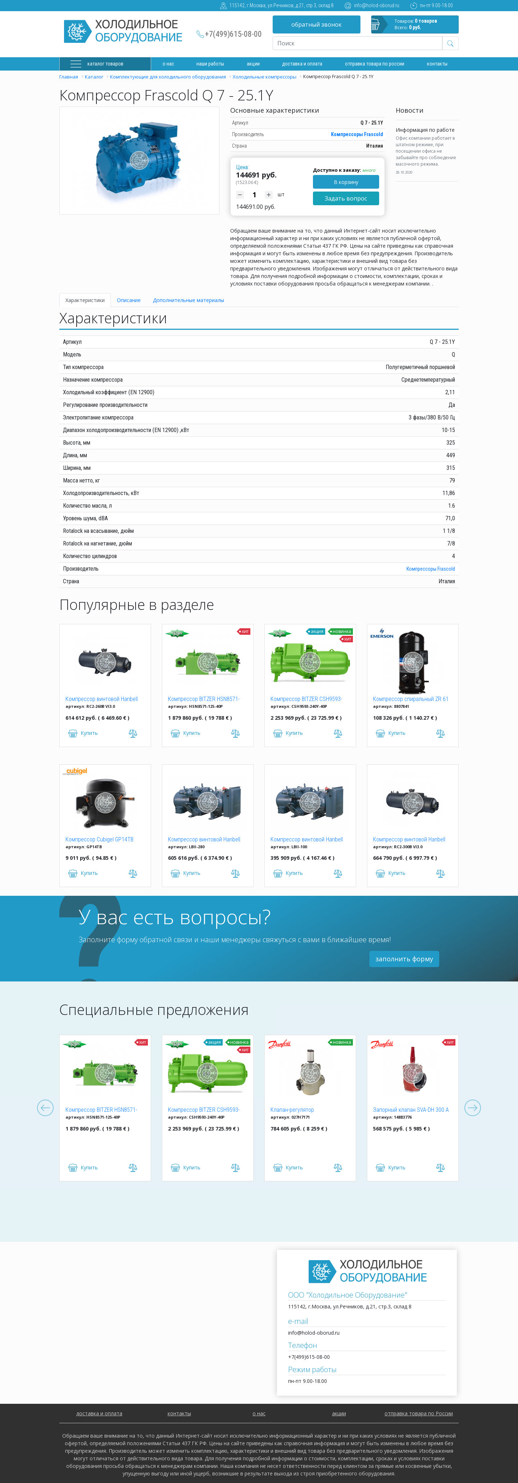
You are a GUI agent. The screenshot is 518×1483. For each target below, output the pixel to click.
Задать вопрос (346, 198)
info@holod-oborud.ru (376, 5)
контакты (179, 1413)
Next (473, 1108)
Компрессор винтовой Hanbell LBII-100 (307, 840)
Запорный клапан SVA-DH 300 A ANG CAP (411, 1110)
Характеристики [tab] (85, 300)
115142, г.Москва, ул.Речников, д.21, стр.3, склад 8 (281, 5)
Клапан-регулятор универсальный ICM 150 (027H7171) (299, 1110)
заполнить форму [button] (404, 958)
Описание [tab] (129, 300)
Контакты (437, 64)
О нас (168, 64)
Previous (45, 1108)
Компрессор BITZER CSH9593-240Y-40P (306, 700)
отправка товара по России (419, 1413)
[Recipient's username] (357, 43)
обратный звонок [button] (316, 24)
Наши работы (210, 64)
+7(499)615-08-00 (233, 34)
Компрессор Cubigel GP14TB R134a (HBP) (99, 840)
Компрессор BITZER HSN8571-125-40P (204, 700)
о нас (259, 1413)
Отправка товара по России (374, 64)
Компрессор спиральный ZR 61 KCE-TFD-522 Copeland (411, 700)
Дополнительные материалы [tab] (188, 300)
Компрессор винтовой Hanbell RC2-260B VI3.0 (101, 700)
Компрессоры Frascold (357, 134)
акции (339, 1413)
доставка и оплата (302, 64)
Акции (253, 64)
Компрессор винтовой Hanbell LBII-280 (204, 840)
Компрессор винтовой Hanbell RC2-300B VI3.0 (409, 840)
